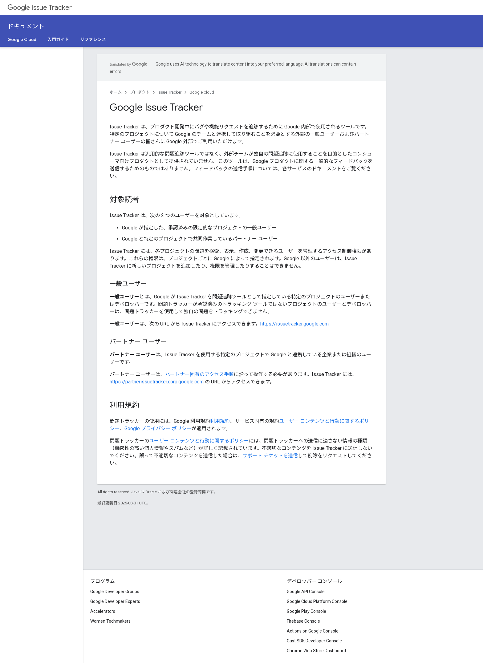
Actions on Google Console (313, 631)
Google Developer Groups (114, 591)
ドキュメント (25, 26)
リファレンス (93, 39)
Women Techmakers (110, 621)
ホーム (116, 92)
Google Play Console (306, 611)
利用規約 (220, 421)
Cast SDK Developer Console (314, 640)
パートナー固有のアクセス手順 (199, 374)
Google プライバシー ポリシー (158, 428)
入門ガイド (58, 39)
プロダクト (140, 92)
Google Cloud (21, 39)
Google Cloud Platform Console (317, 601)
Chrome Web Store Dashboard (316, 650)
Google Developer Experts (115, 601)
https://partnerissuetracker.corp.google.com (157, 382)
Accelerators (102, 611)
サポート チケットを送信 (270, 456)
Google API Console (306, 591)
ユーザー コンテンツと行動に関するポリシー (199, 441)
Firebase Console (303, 621)
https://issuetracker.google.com (294, 324)
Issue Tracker (39, 7)
